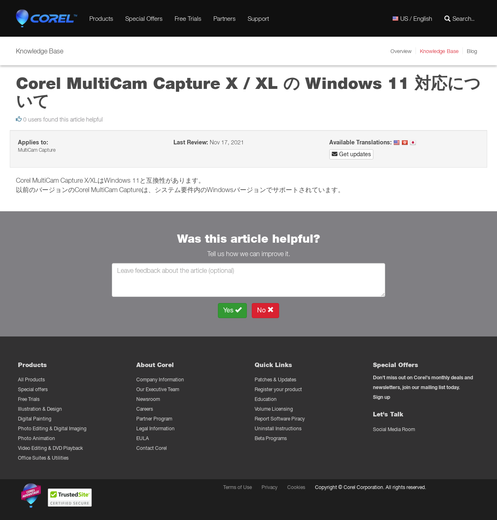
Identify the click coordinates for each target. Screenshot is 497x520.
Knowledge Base (439, 51)
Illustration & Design (40, 409)
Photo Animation (36, 438)
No (265, 310)
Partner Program (154, 419)
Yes (232, 310)
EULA (142, 438)
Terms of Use (237, 487)
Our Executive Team (157, 389)
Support (258, 18)
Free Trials (188, 18)
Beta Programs (271, 438)
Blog (472, 51)
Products (101, 18)
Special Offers (143, 18)
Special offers (33, 389)
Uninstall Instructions (278, 428)
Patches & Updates (275, 379)
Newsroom (148, 399)
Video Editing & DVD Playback (50, 448)
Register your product (278, 389)
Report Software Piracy (280, 419)
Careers (144, 409)
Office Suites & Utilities (43, 458)
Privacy (269, 487)
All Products (31, 379)
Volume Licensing (274, 409)
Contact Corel (151, 448)
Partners (224, 18)
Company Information (160, 379)
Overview (401, 51)
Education (266, 399)
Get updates (351, 154)
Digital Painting (34, 419)
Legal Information (155, 428)
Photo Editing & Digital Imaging (52, 428)
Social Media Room (394, 429)
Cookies (296, 487)
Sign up (381, 397)
